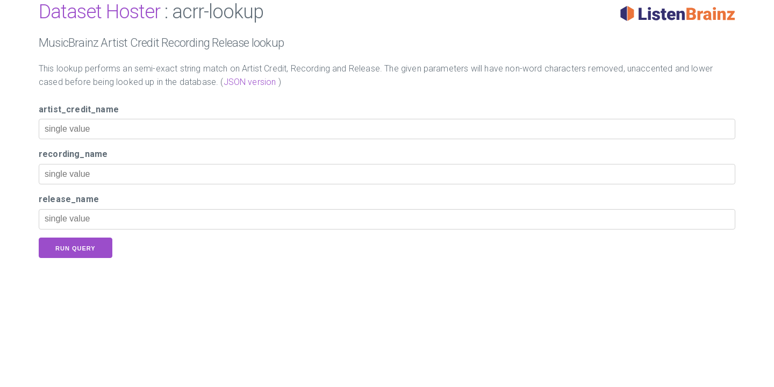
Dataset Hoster (99, 12)
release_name (69, 199)
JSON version (250, 82)
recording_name (73, 154)
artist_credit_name (79, 109)
